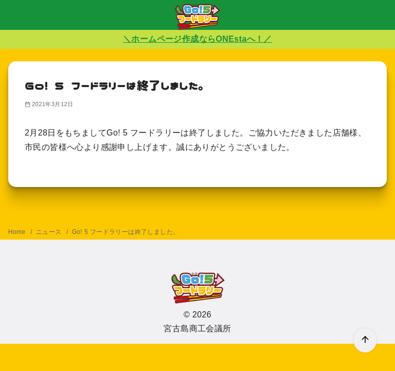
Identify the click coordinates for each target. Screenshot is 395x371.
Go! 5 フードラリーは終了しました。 (125, 231)
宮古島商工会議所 (197, 328)
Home (17, 231)
